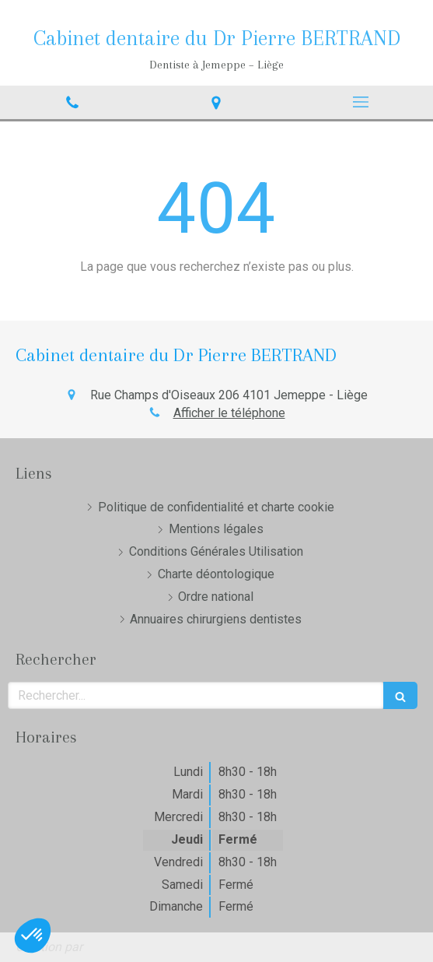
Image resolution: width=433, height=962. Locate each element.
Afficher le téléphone (229, 413)
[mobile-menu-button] (360, 102)
